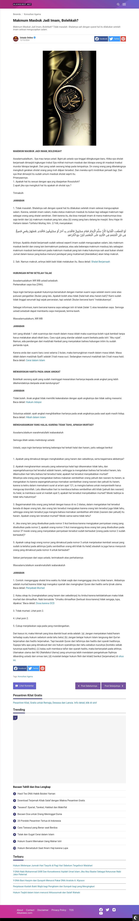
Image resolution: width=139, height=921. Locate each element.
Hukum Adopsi (34, 402)
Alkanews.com (24, 913)
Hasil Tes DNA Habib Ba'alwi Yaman (36, 793)
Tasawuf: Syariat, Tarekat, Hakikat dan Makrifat (42, 807)
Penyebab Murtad (35, 588)
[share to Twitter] (114, 39)
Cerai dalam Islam (35, 360)
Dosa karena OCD (45, 603)
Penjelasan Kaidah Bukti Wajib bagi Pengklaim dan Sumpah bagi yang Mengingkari (54, 886)
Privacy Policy (59, 910)
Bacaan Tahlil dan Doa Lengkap (31, 786)
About (20, 910)
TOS (71, 910)
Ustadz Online (28, 37)
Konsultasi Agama (25, 677)
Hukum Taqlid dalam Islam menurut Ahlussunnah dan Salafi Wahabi (46, 892)
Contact (30, 910)
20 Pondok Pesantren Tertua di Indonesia (39, 820)
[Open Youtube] (101, 913)
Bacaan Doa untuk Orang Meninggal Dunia (40, 814)
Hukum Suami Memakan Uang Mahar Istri (39, 841)
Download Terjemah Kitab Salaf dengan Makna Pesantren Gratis (51, 800)
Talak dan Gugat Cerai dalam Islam (36, 834)
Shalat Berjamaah (100, 261)
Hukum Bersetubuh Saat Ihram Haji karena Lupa (43, 848)
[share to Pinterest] (123, 39)
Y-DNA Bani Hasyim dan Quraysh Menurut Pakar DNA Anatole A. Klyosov (48, 880)
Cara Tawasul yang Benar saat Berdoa (37, 827)
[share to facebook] (101, 39)
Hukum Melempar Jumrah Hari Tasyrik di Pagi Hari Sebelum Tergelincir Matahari (53, 865)
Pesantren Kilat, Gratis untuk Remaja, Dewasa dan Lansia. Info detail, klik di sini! (55, 702)
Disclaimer (43, 910)
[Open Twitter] (107, 910)
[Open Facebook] (101, 910)
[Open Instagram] (114, 910)
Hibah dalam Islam (36, 417)
